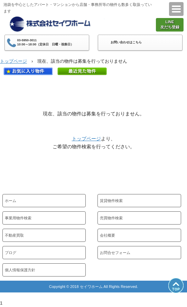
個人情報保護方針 (20, 270)
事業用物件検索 (18, 218)
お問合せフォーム (115, 253)
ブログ (10, 253)
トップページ (13, 61)
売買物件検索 (111, 218)
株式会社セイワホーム (54, 23)
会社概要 (107, 235)
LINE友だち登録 (169, 24)
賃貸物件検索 (111, 201)
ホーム (10, 201)
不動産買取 (14, 235)
